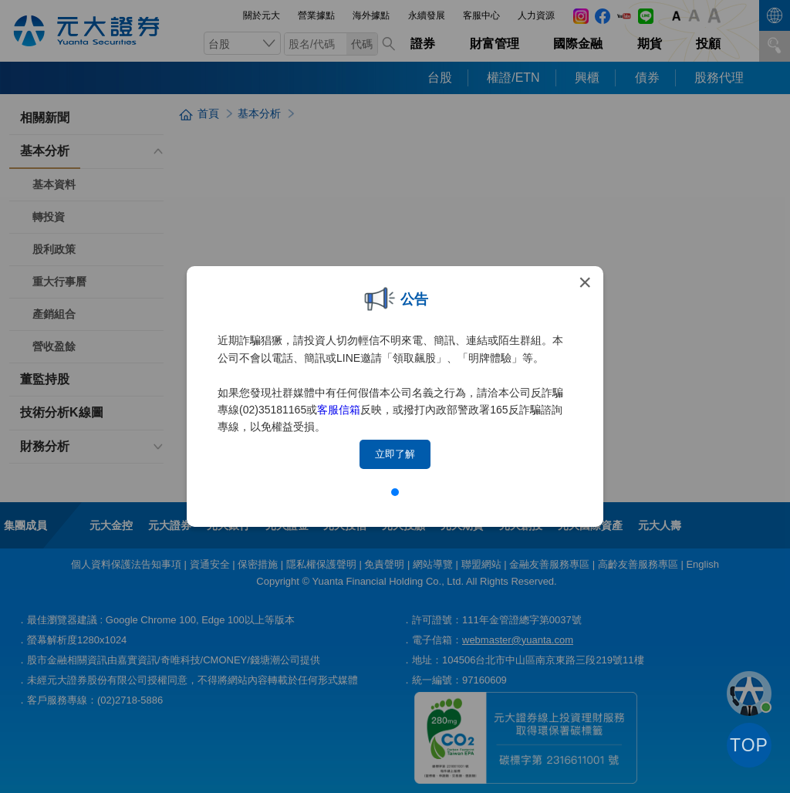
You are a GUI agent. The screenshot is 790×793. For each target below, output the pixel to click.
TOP (749, 745)
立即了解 (395, 454)
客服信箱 (338, 409)
